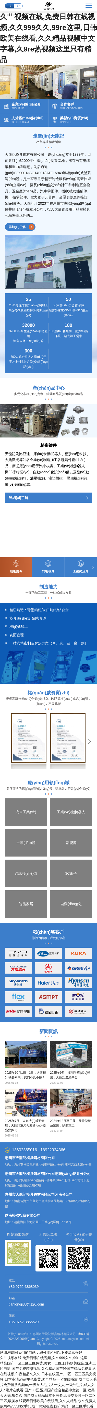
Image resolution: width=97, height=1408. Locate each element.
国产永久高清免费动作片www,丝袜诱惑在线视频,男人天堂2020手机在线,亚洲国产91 (48, 1399)
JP (18, 5)
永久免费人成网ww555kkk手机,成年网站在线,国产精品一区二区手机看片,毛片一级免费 (48, 1356)
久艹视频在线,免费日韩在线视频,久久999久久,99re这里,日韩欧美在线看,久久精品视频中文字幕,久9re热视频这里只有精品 (48, 38)
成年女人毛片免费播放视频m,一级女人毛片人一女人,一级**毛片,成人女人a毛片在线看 (48, 1335)
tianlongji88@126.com (26, 1255)
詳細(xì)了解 (21, 227)
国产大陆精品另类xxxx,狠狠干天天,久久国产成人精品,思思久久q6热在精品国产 (48, 1378)
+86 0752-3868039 (24, 1237)
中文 (9, 5)
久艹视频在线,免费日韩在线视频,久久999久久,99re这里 (44, 1308)
